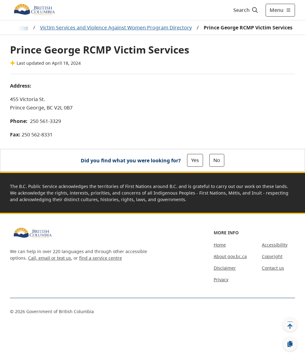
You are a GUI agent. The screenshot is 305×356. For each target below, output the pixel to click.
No (216, 160)
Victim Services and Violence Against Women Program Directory (116, 27)
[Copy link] (289, 344)
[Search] (246, 10)
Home (220, 245)
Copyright (272, 256)
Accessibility (274, 245)
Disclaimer (225, 268)
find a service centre (100, 258)
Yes (195, 160)
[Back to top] (289, 324)
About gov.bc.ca (230, 256)
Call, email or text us (49, 258)
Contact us (273, 268)
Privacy (221, 279)
